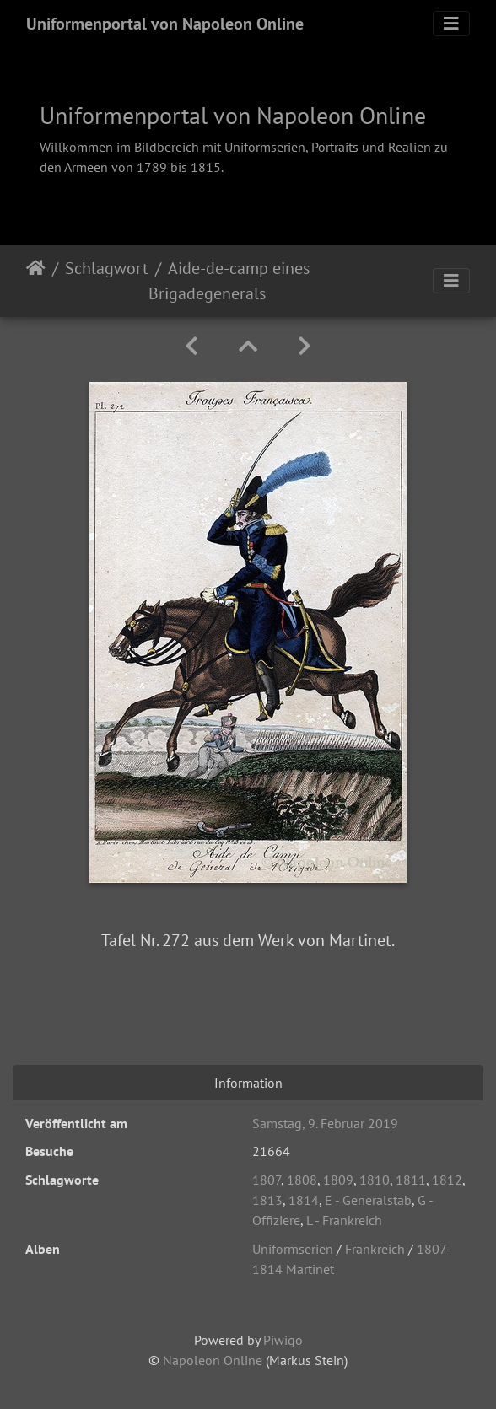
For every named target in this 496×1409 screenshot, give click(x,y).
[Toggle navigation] (451, 23)
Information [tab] (248, 1082)
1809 (338, 1179)
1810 (374, 1179)
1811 (411, 1179)
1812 (447, 1179)
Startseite (36, 280)
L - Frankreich (344, 1220)
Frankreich (375, 1248)
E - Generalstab (368, 1199)
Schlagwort (106, 268)
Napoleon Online (212, 1360)
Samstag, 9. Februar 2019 (325, 1123)
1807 (266, 1179)
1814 (303, 1199)
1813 (267, 1199)
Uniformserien (292, 1248)
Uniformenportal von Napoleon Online (165, 24)
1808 (302, 1179)
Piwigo (283, 1339)
